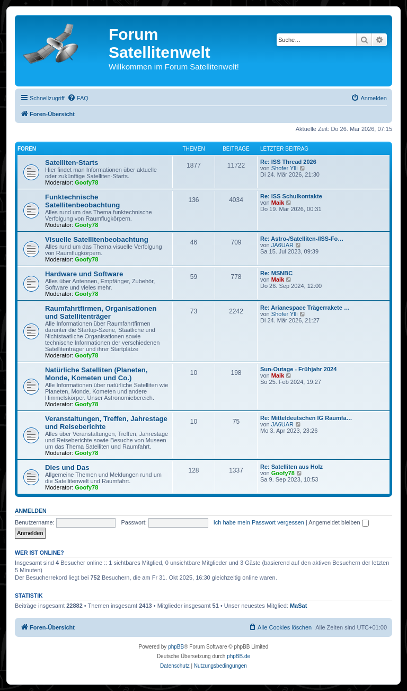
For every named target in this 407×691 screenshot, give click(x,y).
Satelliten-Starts (71, 163)
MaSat (298, 605)
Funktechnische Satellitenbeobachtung (82, 201)
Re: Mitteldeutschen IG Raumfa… (306, 418)
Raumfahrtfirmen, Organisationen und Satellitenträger (100, 312)
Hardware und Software (84, 274)
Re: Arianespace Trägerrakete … (305, 307)
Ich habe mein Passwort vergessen (259, 522)
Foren (26, 149)
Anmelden (31, 511)
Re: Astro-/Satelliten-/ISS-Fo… (301, 238)
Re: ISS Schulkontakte (291, 196)
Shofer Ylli (284, 168)
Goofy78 (86, 182)
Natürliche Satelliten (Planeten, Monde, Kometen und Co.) (96, 374)
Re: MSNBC (276, 273)
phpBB (176, 647)
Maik (277, 202)
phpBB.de (238, 656)
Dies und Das (67, 467)
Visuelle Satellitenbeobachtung (96, 239)
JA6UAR (282, 245)
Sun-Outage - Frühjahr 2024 (298, 369)
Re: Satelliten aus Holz (291, 466)
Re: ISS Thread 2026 (288, 162)
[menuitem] (78, 98)
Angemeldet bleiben (338, 522)
